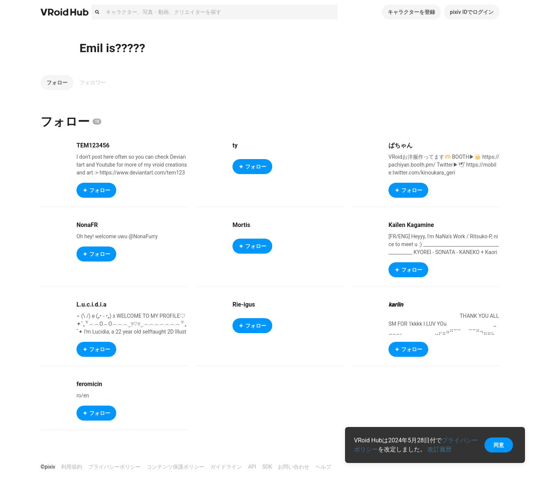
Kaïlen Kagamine (411, 224)
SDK (267, 467)
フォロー (57, 83)
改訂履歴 (440, 449)
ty (234, 145)
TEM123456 (93, 145)
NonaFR (87, 224)
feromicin (89, 384)
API (252, 467)
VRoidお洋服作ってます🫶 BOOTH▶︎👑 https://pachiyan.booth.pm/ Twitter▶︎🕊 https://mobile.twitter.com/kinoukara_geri (443, 165)
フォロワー (93, 83)
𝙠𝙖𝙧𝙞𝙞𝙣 (395, 304)
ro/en (82, 395)
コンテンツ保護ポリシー (175, 467)
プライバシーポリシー (114, 467)
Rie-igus (243, 304)
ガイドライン (226, 467)
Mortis (241, 224)
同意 (499, 445)
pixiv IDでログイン (472, 12)
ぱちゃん (400, 145)
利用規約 (71, 467)
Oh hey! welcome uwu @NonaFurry (117, 236)
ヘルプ (323, 467)
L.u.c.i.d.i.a (91, 304)
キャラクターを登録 (411, 12)
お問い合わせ (293, 467)
